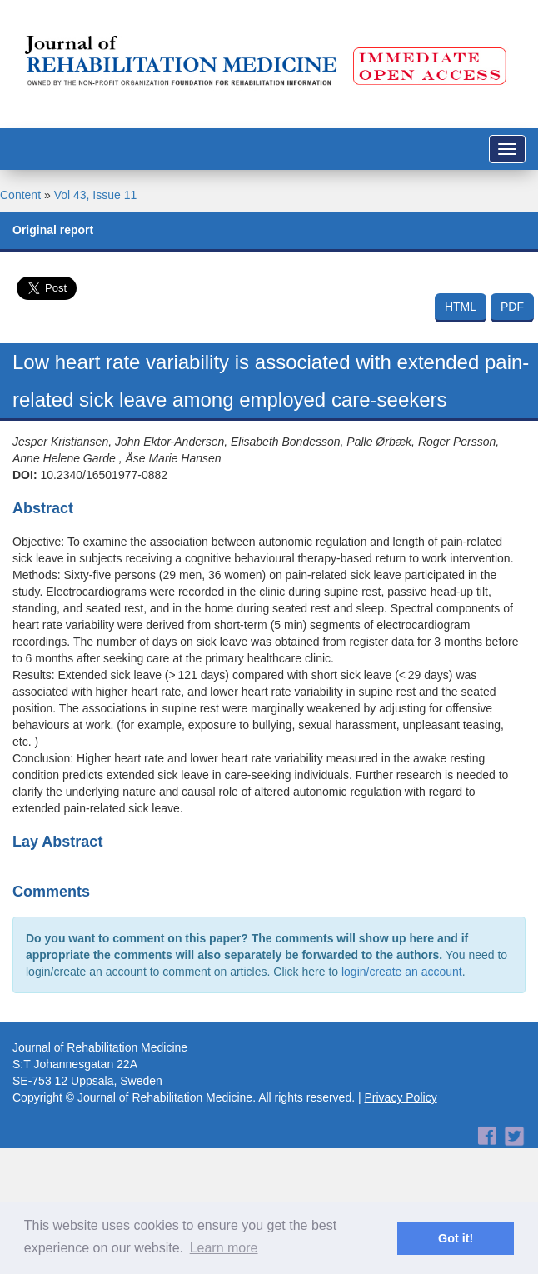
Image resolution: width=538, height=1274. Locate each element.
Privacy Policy (401, 1097)
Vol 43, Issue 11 (95, 195)
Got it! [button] (455, 1238)
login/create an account (401, 971)
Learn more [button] (224, 1248)
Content (20, 195)
